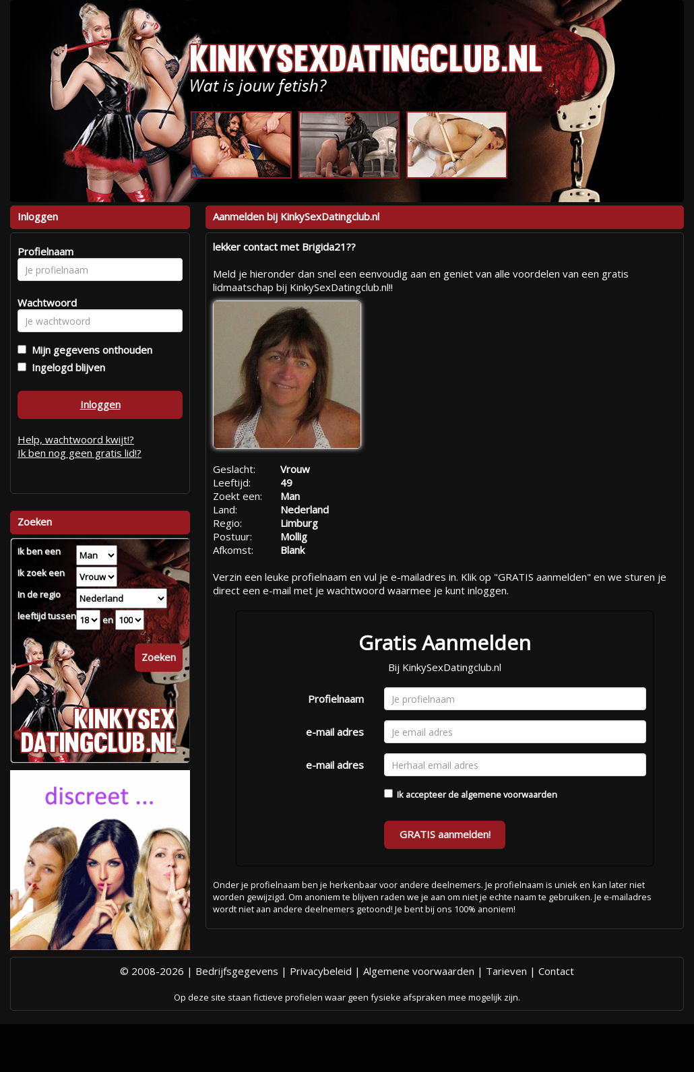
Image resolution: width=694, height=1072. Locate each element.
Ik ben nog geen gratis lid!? (79, 453)
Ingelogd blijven (65, 367)
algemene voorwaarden (509, 794)
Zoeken (158, 657)
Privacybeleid (321, 971)
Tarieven (506, 971)
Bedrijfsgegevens (236, 971)
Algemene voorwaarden (418, 971)
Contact (556, 971)
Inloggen (100, 404)
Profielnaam (336, 698)
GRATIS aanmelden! (445, 834)
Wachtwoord (43, 302)
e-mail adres (335, 731)
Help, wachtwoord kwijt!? (76, 439)
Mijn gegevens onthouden (89, 349)
